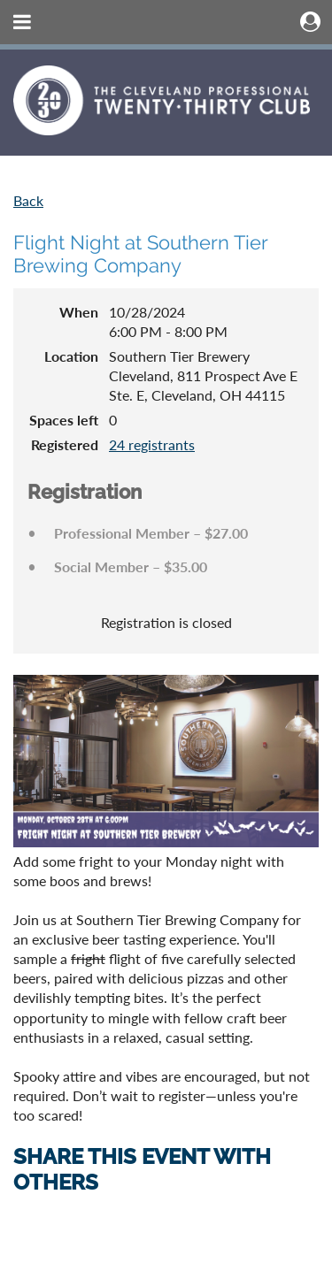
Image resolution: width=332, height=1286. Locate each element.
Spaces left (63, 419)
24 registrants (152, 444)
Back (28, 200)
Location (71, 356)
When (78, 311)
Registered (64, 444)
